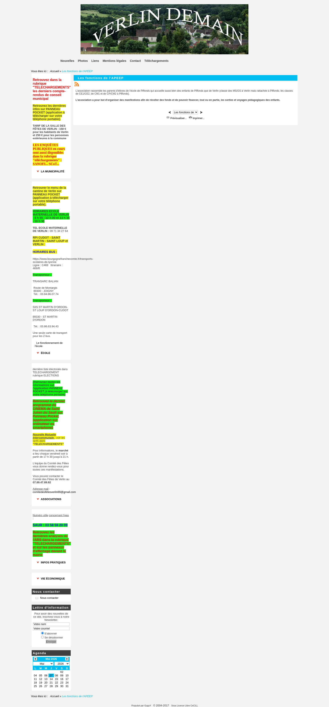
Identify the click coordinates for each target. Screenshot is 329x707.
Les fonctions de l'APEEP (101, 78)
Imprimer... (197, 118)
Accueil (54, 71)
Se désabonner (52, 637)
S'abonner (49, 633)
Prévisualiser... (176, 118)
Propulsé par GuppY (141, 705)
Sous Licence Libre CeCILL (184, 705)
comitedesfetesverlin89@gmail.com (54, 492)
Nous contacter (46, 597)
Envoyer (51, 641)
